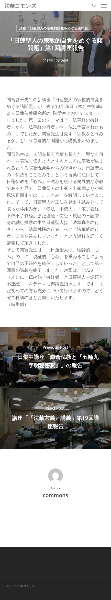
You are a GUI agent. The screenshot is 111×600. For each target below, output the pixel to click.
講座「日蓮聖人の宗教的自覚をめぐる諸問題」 (55, 28)
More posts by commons (55, 511)
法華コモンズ (20, 5)
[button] (104, 5)
